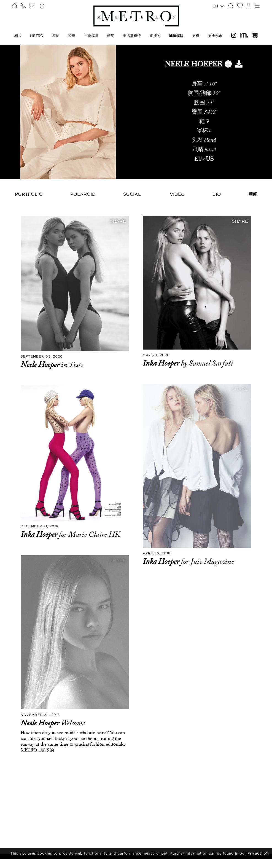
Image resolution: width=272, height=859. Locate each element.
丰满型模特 (132, 35)
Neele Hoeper (41, 364)
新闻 (253, 194)
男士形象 (215, 35)
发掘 (55, 35)
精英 (110, 35)
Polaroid (83, 194)
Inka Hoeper (162, 363)
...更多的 (45, 750)
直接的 (155, 35)
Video (177, 194)
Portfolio (29, 194)
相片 (17, 35)
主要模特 (91, 35)
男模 (195, 35)
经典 (71, 35)
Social (132, 194)
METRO (36, 35)
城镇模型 (176, 35)
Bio (216, 194)
